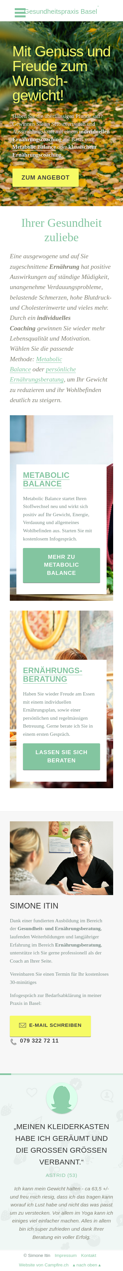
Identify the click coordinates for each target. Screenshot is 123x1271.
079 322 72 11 (34, 1042)
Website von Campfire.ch (44, 1264)
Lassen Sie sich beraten (61, 756)
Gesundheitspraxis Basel (61, 11)
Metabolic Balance (34, 147)
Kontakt (88, 1255)
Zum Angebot (46, 177)
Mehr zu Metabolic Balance (61, 565)
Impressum (66, 1255)
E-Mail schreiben (50, 1026)
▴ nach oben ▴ (87, 1264)
